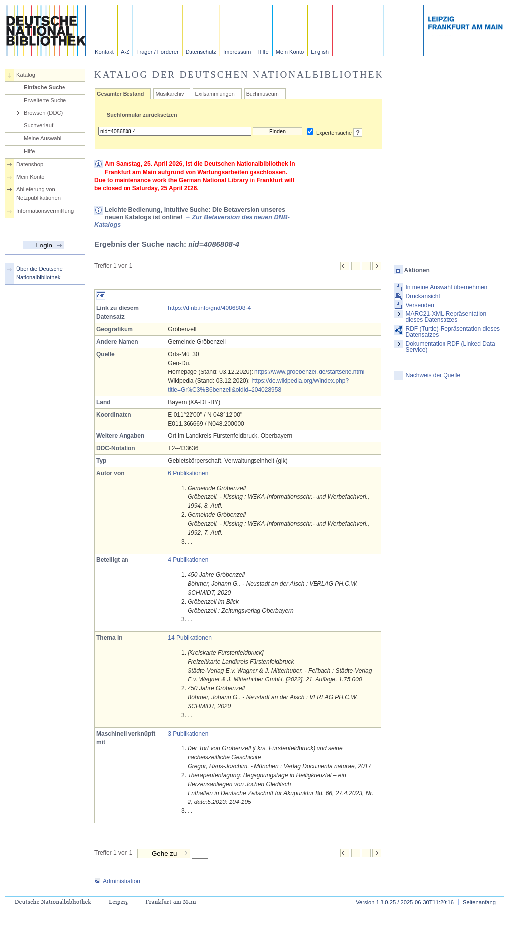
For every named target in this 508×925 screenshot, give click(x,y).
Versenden (419, 305)
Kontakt (104, 52)
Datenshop (29, 164)
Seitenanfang (479, 902)
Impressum (237, 52)
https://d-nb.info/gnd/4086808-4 (209, 308)
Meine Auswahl (42, 138)
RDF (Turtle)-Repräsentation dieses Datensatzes (452, 331)
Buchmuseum (262, 94)
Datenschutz (201, 52)
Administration (117, 881)
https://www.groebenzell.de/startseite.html (309, 372)
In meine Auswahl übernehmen (446, 287)
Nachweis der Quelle (432, 375)
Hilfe (262, 52)
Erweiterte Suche (45, 100)
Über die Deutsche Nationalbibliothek (39, 273)
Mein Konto (290, 52)
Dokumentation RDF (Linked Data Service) (450, 346)
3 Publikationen (188, 733)
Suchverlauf (38, 125)
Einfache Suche (44, 87)
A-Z (125, 52)
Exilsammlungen (214, 94)
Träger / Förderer (157, 52)
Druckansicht (422, 296)
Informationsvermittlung (45, 211)
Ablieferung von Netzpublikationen (38, 193)
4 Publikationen (188, 559)
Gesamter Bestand (120, 94)
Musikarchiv (169, 94)
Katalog (25, 75)
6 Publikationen (188, 473)
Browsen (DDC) (43, 113)
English (320, 52)
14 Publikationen (190, 637)
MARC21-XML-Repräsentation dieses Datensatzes (445, 316)
